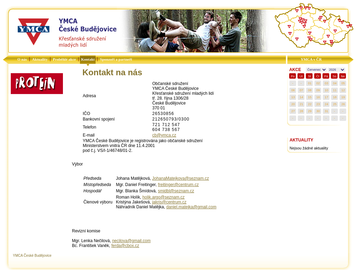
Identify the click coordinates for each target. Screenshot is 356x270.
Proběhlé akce (64, 59)
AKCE (295, 69)
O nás (22, 59)
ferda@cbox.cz (125, 245)
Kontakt (88, 59)
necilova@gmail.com (131, 240)
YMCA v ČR (311, 59)
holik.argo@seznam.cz (163, 197)
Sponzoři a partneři (116, 59)
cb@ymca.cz (164, 135)
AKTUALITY (301, 140)
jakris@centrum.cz (169, 202)
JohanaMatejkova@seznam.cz (180, 178)
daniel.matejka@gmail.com (191, 207)
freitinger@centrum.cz (178, 184)
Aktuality (40, 59)
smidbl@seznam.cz (176, 190)
